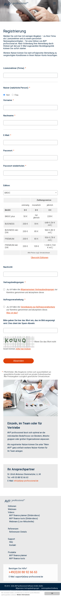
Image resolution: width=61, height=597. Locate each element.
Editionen (12, 506)
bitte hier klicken (23, 349)
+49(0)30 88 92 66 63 (23, 572)
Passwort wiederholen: (14, 166)
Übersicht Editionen (39, 257)
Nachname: (9, 115)
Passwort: (8, 150)
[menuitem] (54, 3)
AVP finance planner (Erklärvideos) (24, 515)
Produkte (12, 552)
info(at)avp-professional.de (26, 481)
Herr (8, 95)
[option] (30, 12)
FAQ (11, 542)
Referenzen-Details (18, 532)
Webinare (12, 509)
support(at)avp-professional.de (29, 576)
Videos (11, 512)
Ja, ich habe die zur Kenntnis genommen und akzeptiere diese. (31, 290)
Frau (16, 95)
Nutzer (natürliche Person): (16, 88)
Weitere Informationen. (23, 594)
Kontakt (12, 545)
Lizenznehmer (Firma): (14, 68)
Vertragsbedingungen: (14, 282)
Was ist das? (12, 313)
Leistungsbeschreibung (49, 588)
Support (11, 539)
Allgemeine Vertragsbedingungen (27, 588)
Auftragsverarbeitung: (14, 299)
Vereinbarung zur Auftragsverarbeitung (38, 307)
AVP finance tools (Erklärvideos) (23, 518)
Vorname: (8, 100)
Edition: (6, 185)
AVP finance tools (17, 558)
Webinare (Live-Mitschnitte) (21, 521)
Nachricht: (8, 267)
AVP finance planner (18, 555)
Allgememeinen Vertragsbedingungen (37, 289)
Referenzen (13, 529)
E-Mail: (7, 135)
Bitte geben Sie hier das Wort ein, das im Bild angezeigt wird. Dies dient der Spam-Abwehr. (29, 321)
